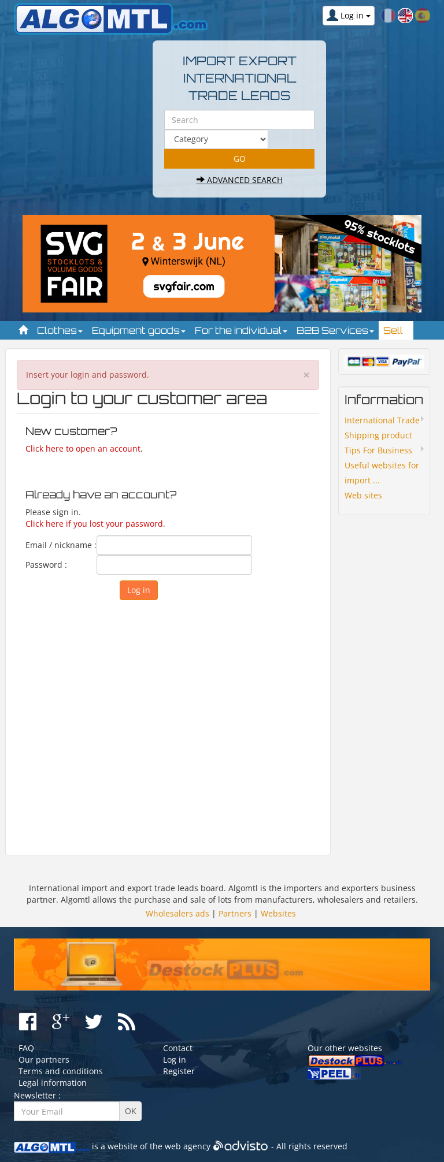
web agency (187, 1146)
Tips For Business (378, 450)
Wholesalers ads (177, 913)
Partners (235, 913)
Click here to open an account (82, 448)
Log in (174, 1059)
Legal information (52, 1082)
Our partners (43, 1059)
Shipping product (378, 435)
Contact (178, 1047)
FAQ (26, 1047)
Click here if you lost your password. (95, 523)
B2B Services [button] (335, 330)
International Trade (382, 420)
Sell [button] (396, 330)
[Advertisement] (168, 724)
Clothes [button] (60, 330)
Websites (278, 913)
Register (179, 1071)
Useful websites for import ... (382, 473)
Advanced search (240, 179)
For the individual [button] (241, 330)
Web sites (363, 495)
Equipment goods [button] (139, 330)
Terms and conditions (60, 1071)
